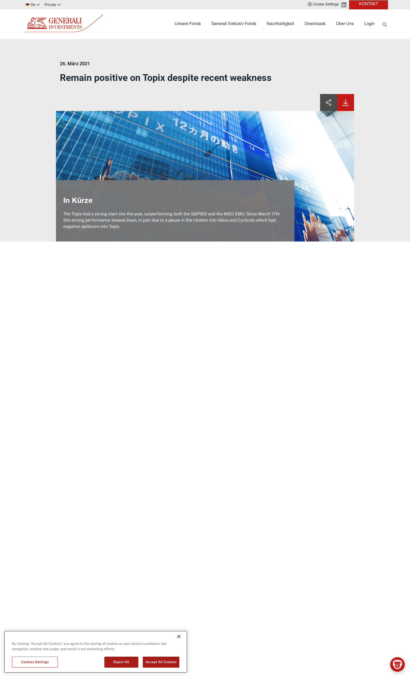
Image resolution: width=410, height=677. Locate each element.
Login (369, 24)
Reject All (121, 662)
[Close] (179, 636)
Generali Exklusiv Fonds (233, 24)
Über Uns (345, 24)
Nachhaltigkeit (280, 24)
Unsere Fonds (188, 24)
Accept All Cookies (161, 662)
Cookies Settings (35, 662)
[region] (95, 652)
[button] (323, 4)
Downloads (315, 24)
